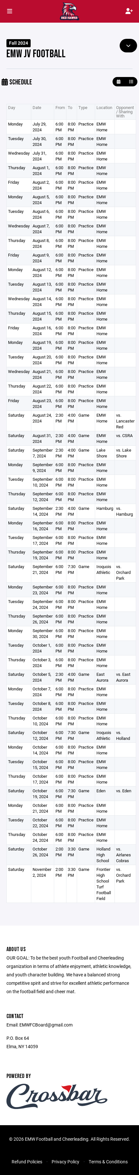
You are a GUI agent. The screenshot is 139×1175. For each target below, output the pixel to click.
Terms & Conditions (108, 1162)
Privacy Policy (65, 1162)
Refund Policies (27, 1162)
